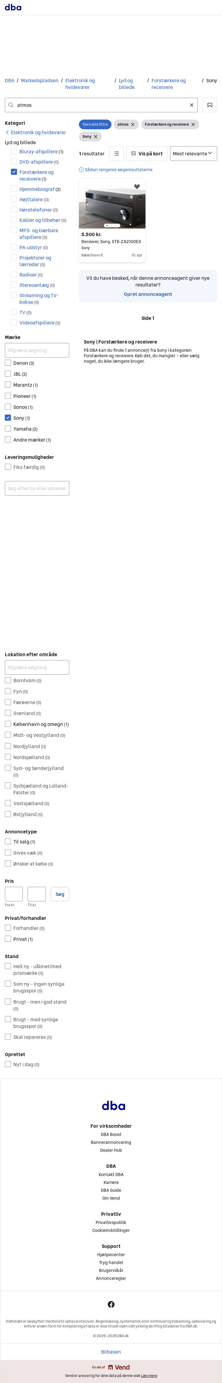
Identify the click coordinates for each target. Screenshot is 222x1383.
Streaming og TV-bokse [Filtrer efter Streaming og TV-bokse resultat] (39, 299)
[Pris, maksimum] (37, 894)
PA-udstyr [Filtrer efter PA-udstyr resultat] (33, 247)
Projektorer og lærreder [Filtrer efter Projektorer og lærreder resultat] (35, 261)
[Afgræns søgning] (37, 350)
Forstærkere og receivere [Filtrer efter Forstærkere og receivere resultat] (36, 175)
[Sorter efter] (193, 153)
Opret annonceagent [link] (148, 294)
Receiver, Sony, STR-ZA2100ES (112, 241)
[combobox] (101, 105)
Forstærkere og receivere (169, 83)
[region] (112, 203)
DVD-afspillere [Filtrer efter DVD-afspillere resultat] (39, 161)
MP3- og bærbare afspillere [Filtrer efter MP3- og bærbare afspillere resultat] (38, 234)
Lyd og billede (127, 83)
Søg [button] (60, 894)
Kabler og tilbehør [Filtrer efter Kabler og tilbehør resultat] (43, 220)
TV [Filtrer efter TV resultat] (25, 312)
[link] (35, 132)
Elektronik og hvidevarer (80, 83)
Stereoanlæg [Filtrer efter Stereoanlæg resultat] (37, 285)
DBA (9, 80)
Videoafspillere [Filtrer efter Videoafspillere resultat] (39, 322)
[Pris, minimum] (14, 894)
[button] (210, 105)
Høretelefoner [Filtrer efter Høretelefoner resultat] (38, 209)
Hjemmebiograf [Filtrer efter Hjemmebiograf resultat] (40, 189)
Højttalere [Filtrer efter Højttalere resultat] (34, 199)
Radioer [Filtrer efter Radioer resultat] (31, 274)
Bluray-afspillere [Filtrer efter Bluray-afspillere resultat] (41, 151)
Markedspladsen (40, 80)
